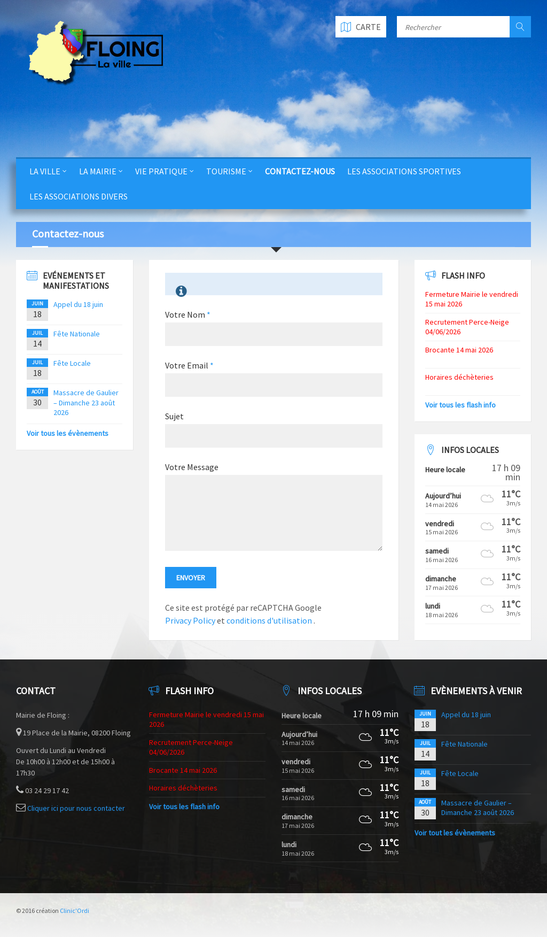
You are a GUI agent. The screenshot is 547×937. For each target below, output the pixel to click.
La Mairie (97, 171)
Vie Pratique (161, 171)
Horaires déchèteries (459, 377)
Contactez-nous (300, 171)
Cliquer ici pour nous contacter (76, 808)
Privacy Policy (190, 620)
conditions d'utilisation (270, 620)
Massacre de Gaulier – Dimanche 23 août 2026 (86, 402)
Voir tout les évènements (455, 833)
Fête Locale (72, 363)
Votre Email (189, 365)
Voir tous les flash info (460, 405)
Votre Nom (187, 314)
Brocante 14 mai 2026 (459, 350)
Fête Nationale (76, 334)
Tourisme (226, 171)
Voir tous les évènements (67, 433)
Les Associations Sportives (404, 171)
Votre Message (191, 467)
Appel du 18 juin (78, 304)
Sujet (174, 416)
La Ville (44, 171)
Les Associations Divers (78, 196)
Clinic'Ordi (74, 911)
